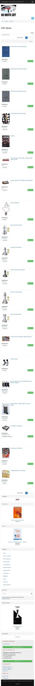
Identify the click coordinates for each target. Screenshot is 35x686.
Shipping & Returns (7, 666)
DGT (3, 165)
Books (4, 553)
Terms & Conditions (7, 669)
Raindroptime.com (5, 434)
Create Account (6, 644)
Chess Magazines (7, 564)
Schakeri (17, 683)
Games (4, 579)
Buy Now (30, 61)
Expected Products (7, 567)
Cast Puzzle (4, 238)
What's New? (5, 504)
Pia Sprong (4, 127)
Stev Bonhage (5, 150)
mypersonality (5, 391)
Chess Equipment (7, 558)
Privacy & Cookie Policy (8, 668)
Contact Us (5, 670)
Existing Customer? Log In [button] (17, 647)
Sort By (31, 41)
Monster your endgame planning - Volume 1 (17, 542)
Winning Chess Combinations (17, 520)
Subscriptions (6, 573)
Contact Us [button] (17, 661)
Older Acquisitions (7, 584)
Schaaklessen (6, 678)
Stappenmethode (6, 570)
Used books (5, 581)
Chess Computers (7, 556)
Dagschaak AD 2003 (17, 626)
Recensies (17, 636)
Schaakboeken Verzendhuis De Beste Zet (12, 1)
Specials (4, 526)
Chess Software (6, 561)
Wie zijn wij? (5, 676)
